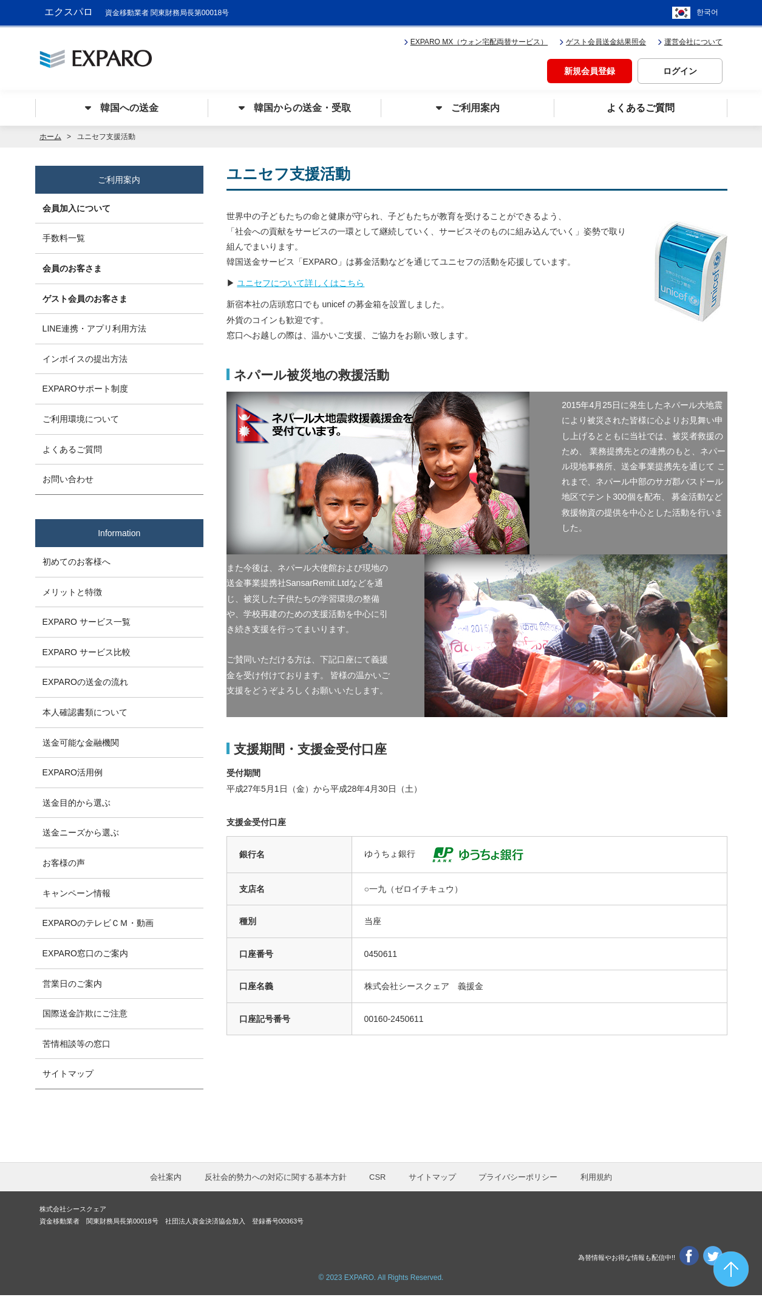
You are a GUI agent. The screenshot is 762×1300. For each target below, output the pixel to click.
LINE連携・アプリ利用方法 (96, 327)
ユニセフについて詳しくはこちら (300, 282)
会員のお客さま (74, 266)
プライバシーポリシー (517, 1181)
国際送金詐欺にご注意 (86, 1017)
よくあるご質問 (74, 449)
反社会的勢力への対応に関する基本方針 (276, 1181)
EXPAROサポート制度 (87, 388)
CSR (377, 1181)
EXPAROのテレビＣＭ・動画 (99, 926)
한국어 (707, 12)
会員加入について (78, 204)
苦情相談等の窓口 (78, 1047)
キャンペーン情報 (78, 895)
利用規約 (596, 1181)
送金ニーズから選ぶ (82, 834)
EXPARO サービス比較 (88, 651)
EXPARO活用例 (74, 773)
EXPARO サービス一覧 (88, 621)
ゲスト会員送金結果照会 (602, 40)
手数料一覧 (65, 235)
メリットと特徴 (74, 591)
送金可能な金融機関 (82, 743)
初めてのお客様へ (78, 560)
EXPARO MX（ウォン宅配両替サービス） (476, 40)
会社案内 (166, 1181)
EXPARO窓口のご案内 (87, 956)
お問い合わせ (69, 479)
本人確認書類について (86, 712)
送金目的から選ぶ (78, 804)
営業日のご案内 (74, 987)
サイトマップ (69, 1078)
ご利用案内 (119, 177)
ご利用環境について (82, 418)
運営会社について (690, 40)
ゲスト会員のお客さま (86, 296)
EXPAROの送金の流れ (87, 682)
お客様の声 (65, 865)
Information (119, 532)
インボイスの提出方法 (86, 357)
